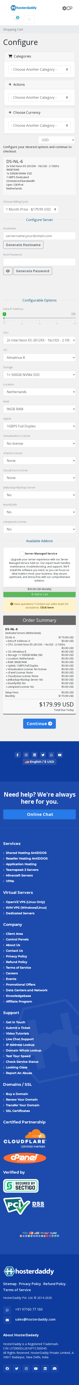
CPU (5, 333)
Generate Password (32, 271)
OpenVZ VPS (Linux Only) (25, 902)
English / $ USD (39, 762)
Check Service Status (22, 1062)
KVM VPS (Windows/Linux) (26, 908)
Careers (12, 973)
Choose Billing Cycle (15, 201)
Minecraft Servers (19, 875)
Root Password (12, 254)
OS (5, 350)
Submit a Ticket (18, 1028)
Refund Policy (16, 962)
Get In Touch (15, 1022)
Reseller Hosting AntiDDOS (27, 858)
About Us (13, 945)
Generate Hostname (23, 245)
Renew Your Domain (22, 1099)
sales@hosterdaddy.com (35, 1319)
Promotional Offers (20, 984)
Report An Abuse (19, 1073)
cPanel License (12, 453)
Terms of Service (18, 968)
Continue (39, 723)
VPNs (10, 881)
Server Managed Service (38, 554)
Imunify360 (10, 504)
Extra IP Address (13, 309)
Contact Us (14, 951)
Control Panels (17, 939)
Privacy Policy (16, 956)
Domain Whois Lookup (23, 1050)
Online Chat (39, 814)
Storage (8, 367)
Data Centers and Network (26, 990)
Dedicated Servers (20, 913)
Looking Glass (16, 1067)
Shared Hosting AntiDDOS (26, 853)
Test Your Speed (18, 1056)
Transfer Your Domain (22, 1105)
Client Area (14, 934)
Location (8, 384)
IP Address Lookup (20, 1045)
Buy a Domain (17, 1094)
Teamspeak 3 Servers (22, 870)
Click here (47, 607)
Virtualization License (16, 436)
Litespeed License (14, 522)
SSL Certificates (18, 1111)
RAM (6, 401)
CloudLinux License (15, 470)
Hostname (9, 228)
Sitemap (10, 1284)
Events (11, 979)
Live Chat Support (20, 1039)
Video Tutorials (17, 1033)
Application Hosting (21, 864)
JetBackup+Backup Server (19, 487)
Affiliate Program (19, 1001)
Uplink (7, 418)
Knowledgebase (18, 996)
